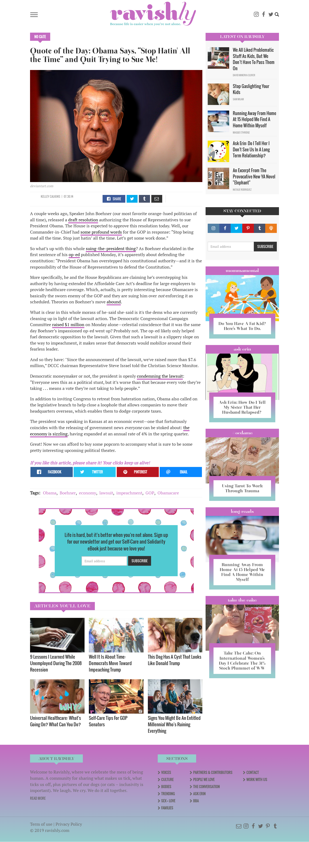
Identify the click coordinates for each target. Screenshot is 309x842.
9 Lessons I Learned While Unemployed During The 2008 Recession (56, 663)
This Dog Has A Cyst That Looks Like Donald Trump (174, 659)
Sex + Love (168, 800)
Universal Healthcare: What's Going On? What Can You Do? (55, 721)
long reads (242, 511)
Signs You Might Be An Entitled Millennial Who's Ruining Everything (174, 724)
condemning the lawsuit (160, 376)
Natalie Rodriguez (242, 189)
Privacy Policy (69, 824)
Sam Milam (238, 99)
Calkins (55, 196)
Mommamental (242, 270)
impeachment (129, 493)
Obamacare (168, 493)
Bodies (166, 786)
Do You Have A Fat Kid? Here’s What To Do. (242, 326)
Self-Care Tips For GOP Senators (108, 721)
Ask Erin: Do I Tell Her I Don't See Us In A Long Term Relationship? (251, 149)
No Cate (40, 36)
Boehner (68, 493)
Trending (168, 793)
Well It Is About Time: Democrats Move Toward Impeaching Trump (110, 663)
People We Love (204, 779)
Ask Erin (242, 349)
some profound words (101, 232)
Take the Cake (242, 600)
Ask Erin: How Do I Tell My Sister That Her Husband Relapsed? (242, 407)
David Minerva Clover (244, 75)
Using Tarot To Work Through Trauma (242, 488)
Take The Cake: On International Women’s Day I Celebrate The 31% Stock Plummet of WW (242, 660)
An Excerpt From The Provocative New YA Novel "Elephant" (254, 176)
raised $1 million (68, 324)
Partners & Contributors (212, 772)
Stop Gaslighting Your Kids (251, 89)
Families (167, 807)
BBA (196, 800)
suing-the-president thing (111, 248)
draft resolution (83, 220)
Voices (166, 772)
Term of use (41, 824)
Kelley (45, 196)
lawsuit (106, 493)
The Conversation (206, 786)
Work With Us (256, 779)
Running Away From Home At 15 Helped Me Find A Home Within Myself (254, 119)
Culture (167, 779)
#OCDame (242, 433)
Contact (252, 772)
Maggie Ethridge (241, 132)
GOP (149, 493)
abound (114, 302)
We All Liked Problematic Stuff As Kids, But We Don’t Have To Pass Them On (253, 59)
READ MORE (38, 798)
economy (87, 493)
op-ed (74, 254)
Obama (49, 493)
